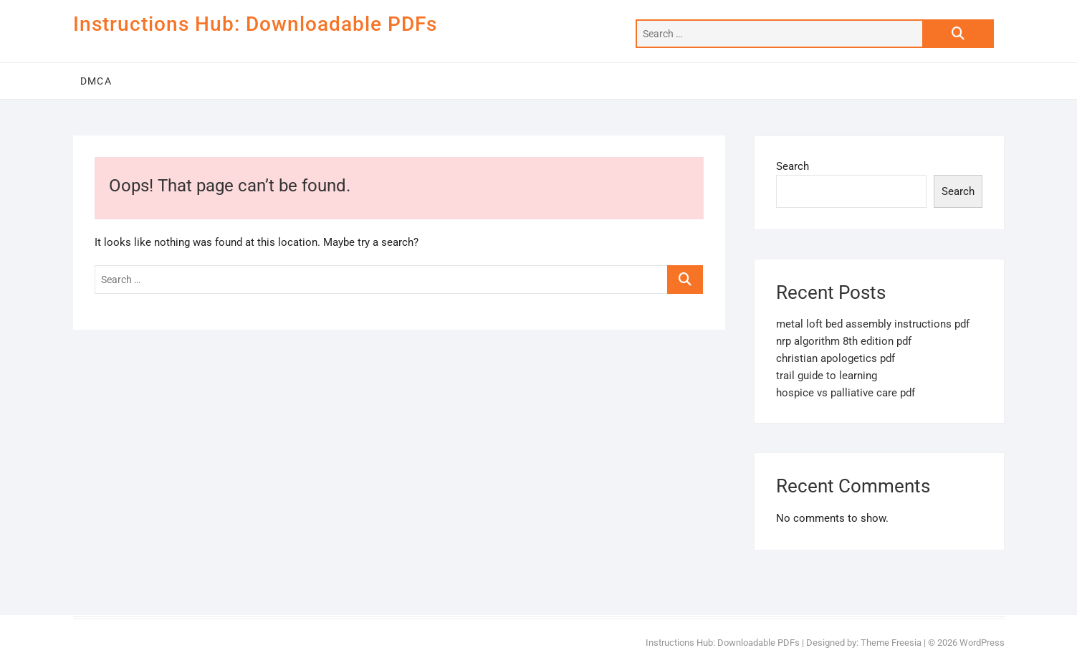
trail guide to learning (826, 375)
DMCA (96, 81)
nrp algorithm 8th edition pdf (843, 341)
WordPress (982, 642)
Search (792, 166)
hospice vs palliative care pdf (845, 392)
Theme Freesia (891, 642)
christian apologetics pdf (835, 358)
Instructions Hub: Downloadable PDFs (255, 24)
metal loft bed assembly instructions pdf (873, 324)
